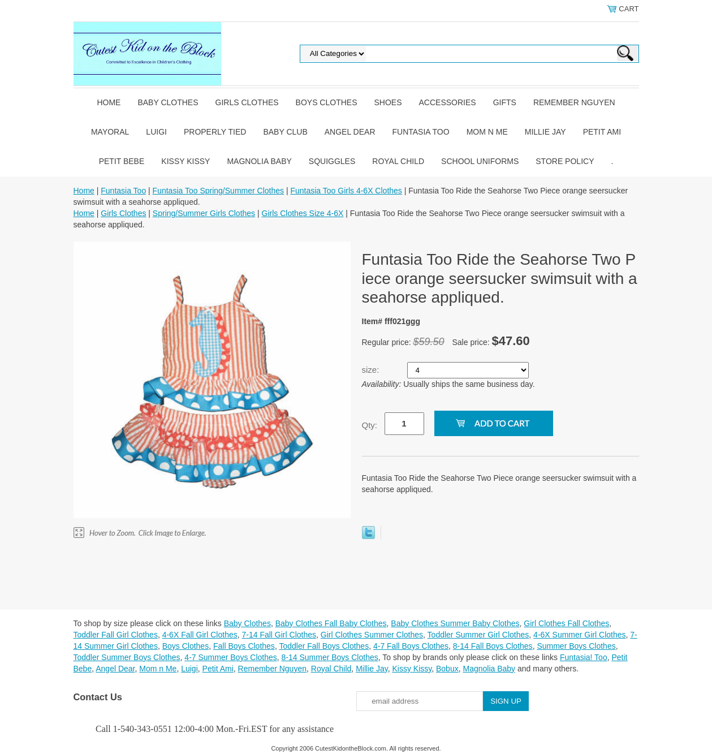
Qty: (370, 425)
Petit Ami (602, 131)
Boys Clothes (326, 102)
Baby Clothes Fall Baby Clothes (331, 623)
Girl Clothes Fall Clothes (566, 623)
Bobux (447, 668)
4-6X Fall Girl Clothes (200, 634)
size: (372, 369)
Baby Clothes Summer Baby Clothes (455, 623)
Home (108, 102)
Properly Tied (215, 131)
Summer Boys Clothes (576, 645)
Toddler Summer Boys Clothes (127, 657)
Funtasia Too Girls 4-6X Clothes (346, 190)
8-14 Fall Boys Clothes (493, 645)
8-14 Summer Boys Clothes (330, 657)
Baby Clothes (167, 102)
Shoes (388, 102)
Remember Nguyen (574, 102)
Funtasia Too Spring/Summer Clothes (218, 190)
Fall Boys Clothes (244, 645)
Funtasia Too (421, 131)
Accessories (447, 102)
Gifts (504, 102)
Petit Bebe (122, 161)
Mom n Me (487, 131)
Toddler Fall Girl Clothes (116, 634)
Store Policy (565, 161)
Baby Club (285, 131)
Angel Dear (350, 131)
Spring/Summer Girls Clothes (204, 213)
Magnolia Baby (259, 161)
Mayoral (110, 131)
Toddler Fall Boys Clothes (324, 645)
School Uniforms (480, 161)
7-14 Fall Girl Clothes (279, 634)
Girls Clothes (247, 102)
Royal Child (398, 161)
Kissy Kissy (185, 161)
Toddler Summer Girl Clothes (478, 634)
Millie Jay (545, 131)
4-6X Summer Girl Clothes (579, 634)
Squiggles (332, 161)
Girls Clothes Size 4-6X (303, 213)
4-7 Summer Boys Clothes (230, 657)
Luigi (156, 131)
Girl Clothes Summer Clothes (372, 634)
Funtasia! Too (583, 657)
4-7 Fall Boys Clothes (410, 645)
